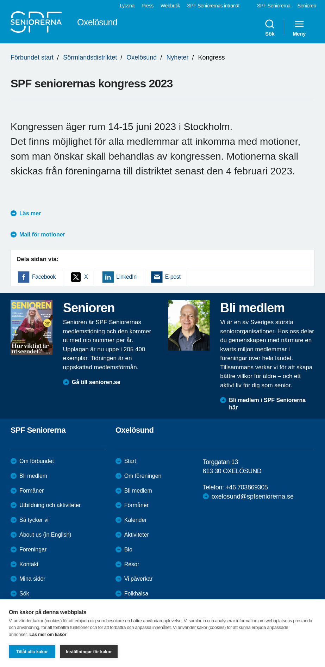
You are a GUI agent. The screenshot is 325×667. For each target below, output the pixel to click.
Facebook (44, 277)
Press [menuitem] (148, 5)
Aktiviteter (136, 535)
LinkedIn (126, 277)
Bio (128, 549)
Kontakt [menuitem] (28, 564)
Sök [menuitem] (269, 27)
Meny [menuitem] (299, 27)
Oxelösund (141, 57)
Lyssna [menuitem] (127, 5)
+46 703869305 (246, 487)
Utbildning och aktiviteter (50, 505)
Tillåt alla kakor (32, 651)
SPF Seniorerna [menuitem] (273, 5)
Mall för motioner (42, 234)
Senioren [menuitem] (307, 5)
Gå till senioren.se (96, 382)
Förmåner (31, 491)
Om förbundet (36, 461)
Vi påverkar (138, 579)
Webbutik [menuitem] (170, 5)
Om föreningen (143, 476)
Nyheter (177, 57)
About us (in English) (45, 535)
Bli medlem (33, 476)
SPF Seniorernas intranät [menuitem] (213, 5)
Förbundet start (32, 57)
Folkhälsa (136, 594)
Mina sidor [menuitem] (32, 579)
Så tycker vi (34, 520)
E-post (173, 277)
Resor (131, 564)
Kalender (135, 520)
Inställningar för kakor (89, 651)
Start (130, 461)
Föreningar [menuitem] (32, 549)
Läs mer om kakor (48, 634)
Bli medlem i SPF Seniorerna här (267, 403)
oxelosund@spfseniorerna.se (253, 496)
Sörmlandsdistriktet (90, 57)
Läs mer (30, 213)
